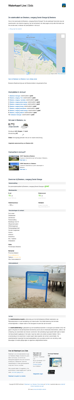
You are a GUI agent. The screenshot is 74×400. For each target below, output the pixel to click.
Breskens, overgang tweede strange (19, 110)
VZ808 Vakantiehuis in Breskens (28, 163)
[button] (63, 36)
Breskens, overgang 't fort (16, 98)
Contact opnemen (37, 364)
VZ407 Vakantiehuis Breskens (27, 156)
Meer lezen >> (23, 160)
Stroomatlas (40, 384)
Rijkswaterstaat (61, 73)
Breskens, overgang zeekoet (17, 112)
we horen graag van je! (17, 372)
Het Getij (47, 384)
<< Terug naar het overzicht (15, 29)
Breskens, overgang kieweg (16, 106)
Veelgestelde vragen (38, 373)
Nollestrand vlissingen (15, 114)
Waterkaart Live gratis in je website (16, 376)
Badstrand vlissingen (15, 95)
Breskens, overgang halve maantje (18, 104)
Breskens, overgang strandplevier (18, 108)
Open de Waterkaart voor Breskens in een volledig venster (22, 79)
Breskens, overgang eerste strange (18, 102)
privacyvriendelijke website (39, 389)
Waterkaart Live (28, 384)
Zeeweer (35, 384)
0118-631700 (17, 257)
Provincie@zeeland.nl (13, 255)
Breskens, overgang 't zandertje (17, 100)
